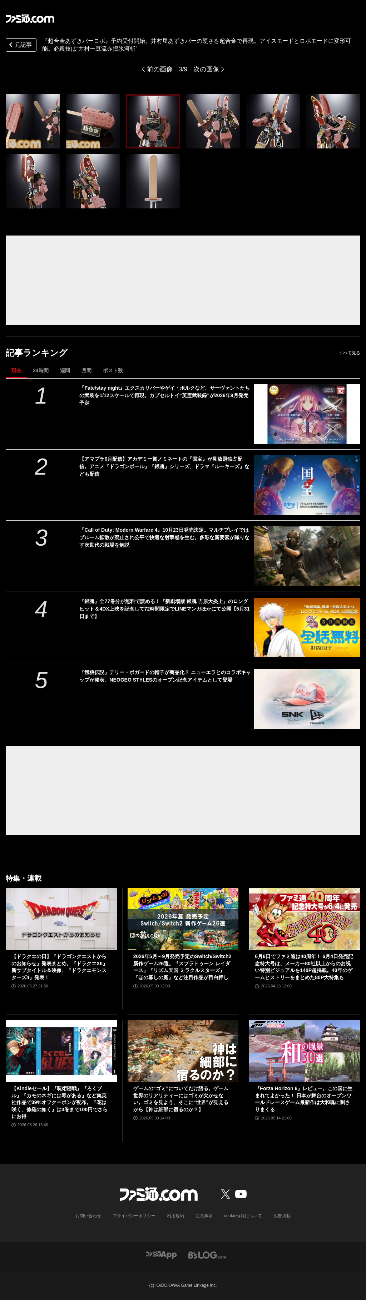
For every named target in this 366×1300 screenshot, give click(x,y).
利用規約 (175, 1215)
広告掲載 (282, 1215)
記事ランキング (37, 353)
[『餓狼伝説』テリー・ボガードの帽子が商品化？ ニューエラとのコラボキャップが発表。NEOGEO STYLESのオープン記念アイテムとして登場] (307, 698)
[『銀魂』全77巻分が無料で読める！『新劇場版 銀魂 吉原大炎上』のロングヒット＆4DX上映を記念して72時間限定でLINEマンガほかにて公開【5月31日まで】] (307, 627)
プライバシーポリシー (134, 1215)
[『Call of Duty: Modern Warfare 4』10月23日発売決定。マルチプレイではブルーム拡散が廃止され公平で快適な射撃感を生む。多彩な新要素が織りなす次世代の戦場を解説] (307, 556)
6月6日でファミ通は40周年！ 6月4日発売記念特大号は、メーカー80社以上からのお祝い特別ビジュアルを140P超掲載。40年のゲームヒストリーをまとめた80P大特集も (304, 966)
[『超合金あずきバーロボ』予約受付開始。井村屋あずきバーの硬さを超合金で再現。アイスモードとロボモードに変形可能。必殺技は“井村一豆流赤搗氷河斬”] (33, 121)
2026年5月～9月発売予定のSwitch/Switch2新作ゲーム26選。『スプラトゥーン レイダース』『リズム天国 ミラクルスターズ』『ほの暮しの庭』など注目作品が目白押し (182, 966)
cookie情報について (243, 1215)
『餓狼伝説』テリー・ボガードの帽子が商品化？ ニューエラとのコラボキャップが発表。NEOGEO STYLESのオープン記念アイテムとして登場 (165, 676)
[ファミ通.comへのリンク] (30, 18)
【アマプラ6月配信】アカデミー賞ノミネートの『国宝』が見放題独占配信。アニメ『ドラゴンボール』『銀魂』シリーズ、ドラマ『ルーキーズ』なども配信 (164, 466)
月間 (86, 370)
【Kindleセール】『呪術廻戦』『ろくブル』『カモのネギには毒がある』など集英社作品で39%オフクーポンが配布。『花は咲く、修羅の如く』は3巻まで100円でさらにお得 (59, 1102)
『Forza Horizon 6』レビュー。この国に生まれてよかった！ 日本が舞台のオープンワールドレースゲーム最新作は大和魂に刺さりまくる (303, 1099)
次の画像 (206, 69)
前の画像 (160, 69)
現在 (16, 370)
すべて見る (349, 352)
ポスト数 (113, 370)
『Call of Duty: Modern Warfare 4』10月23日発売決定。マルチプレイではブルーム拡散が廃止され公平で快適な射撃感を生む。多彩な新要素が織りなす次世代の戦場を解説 (164, 537)
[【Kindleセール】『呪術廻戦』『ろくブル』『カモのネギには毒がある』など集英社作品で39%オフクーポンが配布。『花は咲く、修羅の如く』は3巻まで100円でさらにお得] (61, 1051)
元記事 (20, 45)
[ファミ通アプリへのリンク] (161, 1254)
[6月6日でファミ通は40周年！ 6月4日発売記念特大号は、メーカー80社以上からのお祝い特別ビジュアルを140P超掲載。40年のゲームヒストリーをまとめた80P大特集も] (304, 919)
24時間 (41, 370)
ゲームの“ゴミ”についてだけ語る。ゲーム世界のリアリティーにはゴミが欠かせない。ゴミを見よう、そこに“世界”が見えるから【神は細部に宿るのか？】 (180, 1099)
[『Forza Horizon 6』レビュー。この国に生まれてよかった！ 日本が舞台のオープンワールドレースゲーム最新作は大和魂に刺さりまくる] (304, 1051)
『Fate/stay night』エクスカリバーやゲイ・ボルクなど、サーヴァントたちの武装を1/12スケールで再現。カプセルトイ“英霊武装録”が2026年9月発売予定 (164, 395)
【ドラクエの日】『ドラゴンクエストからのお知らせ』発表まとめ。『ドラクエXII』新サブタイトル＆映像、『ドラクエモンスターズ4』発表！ (59, 966)
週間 (65, 370)
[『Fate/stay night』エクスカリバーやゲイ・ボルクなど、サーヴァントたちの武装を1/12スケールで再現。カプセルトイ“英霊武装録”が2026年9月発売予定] (307, 414)
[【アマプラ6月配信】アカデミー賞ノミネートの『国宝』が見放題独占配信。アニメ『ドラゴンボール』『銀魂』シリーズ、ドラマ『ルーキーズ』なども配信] (307, 485)
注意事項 (204, 1215)
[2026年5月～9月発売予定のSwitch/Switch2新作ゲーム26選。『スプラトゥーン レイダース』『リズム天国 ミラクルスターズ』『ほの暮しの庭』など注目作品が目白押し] (183, 919)
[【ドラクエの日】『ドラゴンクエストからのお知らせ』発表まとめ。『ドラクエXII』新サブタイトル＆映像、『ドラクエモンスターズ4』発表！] (61, 919)
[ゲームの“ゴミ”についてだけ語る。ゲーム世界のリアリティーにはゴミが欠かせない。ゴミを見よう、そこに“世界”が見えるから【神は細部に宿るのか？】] (183, 1051)
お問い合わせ (88, 1215)
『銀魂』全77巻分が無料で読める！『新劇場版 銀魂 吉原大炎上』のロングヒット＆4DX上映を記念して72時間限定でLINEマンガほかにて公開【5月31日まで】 (164, 608)
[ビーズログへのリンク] (207, 1254)
